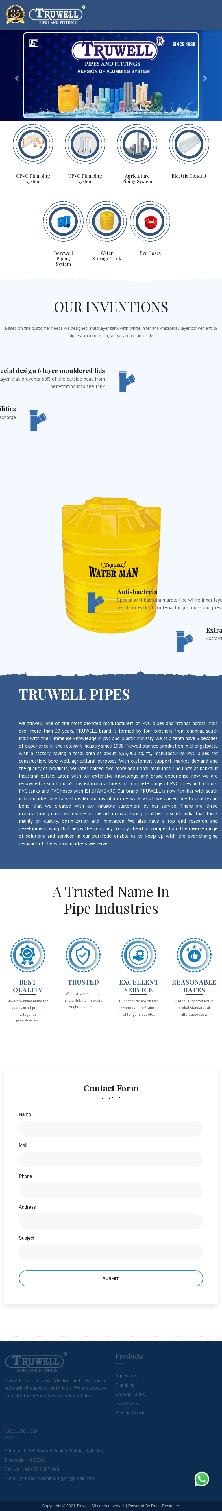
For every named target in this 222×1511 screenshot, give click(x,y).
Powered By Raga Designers (154, 1505)
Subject (26, 1238)
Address (27, 1207)
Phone (25, 1176)
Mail (23, 1145)
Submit (111, 1278)
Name (25, 1114)
